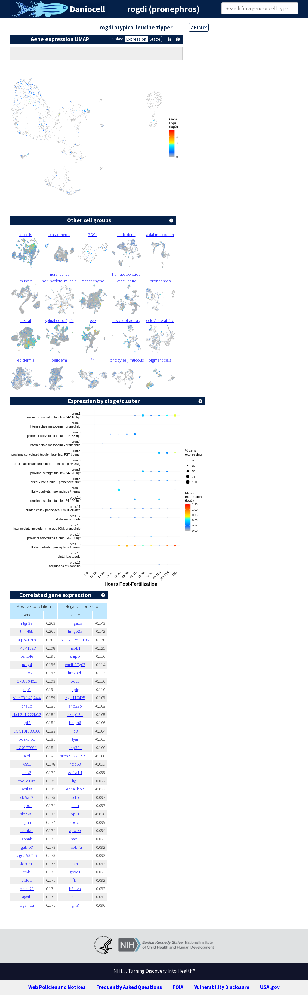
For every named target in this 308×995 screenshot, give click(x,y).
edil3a (27, 789)
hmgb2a (75, 631)
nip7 (75, 896)
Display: (116, 38)
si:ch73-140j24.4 (27, 697)
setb (75, 797)
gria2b (26, 706)
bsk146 (26, 656)
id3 (75, 731)
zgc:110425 (75, 697)
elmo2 (26, 672)
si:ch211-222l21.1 (75, 756)
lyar (75, 739)
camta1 (26, 830)
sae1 (75, 839)
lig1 (75, 781)
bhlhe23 (27, 888)
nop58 (75, 764)
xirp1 (27, 689)
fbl (75, 880)
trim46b (26, 631)
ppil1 (75, 814)
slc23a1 (26, 814)
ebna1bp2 (75, 789)
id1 (75, 855)
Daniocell (87, 9)
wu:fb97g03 (75, 664)
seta (75, 805)
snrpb (75, 656)
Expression (136, 39)
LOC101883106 (27, 731)
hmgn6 (75, 722)
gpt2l (27, 722)
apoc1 (75, 822)
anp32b (75, 706)
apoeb (75, 830)
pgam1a (27, 905)
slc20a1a (27, 863)
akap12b (75, 714)
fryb (26, 872)
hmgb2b (75, 672)
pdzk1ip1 (27, 739)
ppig (75, 689)
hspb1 (75, 648)
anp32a (75, 747)
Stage (154, 39)
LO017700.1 (27, 747)
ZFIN (198, 27)
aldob (27, 880)
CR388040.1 (27, 681)
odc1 (75, 681)
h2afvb (75, 888)
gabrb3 (27, 847)
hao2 (26, 772)
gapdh (26, 805)
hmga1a (75, 623)
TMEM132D (26, 648)
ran (75, 863)
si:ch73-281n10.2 (75, 639)
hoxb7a (75, 847)
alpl (27, 756)
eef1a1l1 (75, 772)
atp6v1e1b (27, 639)
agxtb (27, 896)
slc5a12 (26, 797)
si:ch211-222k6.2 (26, 714)
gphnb (26, 839)
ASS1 (27, 764)
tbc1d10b (26, 781)
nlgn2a (26, 623)
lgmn (27, 822)
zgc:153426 (27, 855)
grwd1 (75, 872)
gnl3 (75, 905)
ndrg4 (27, 664)
